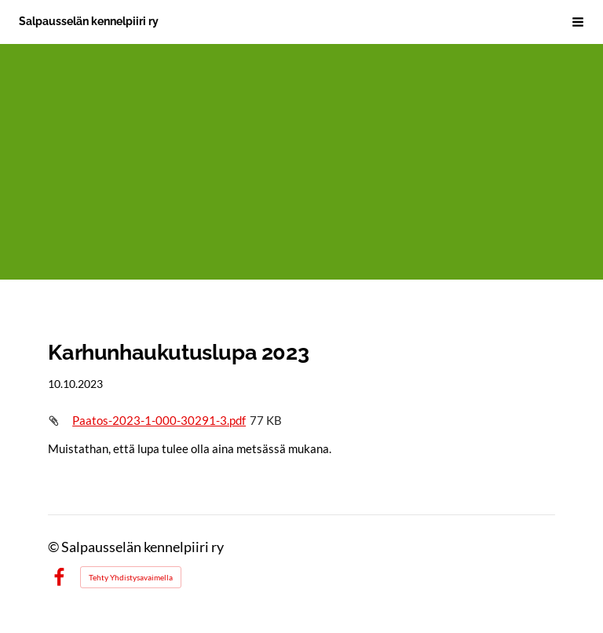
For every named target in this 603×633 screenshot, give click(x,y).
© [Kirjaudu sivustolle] (54, 547)
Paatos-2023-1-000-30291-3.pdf (159, 420)
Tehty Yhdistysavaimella (131, 577)
